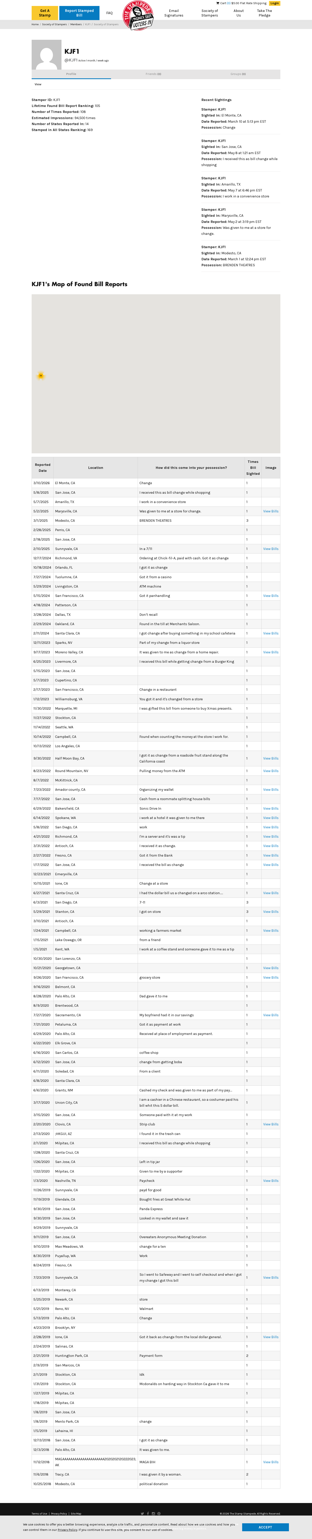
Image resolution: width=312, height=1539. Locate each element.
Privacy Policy (59, 1513)
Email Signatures (173, 13)
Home (35, 24)
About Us (239, 13)
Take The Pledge (264, 13)
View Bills (271, 511)
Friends (153, 74)
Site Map (76, 1513)
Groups (238, 74)
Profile (71, 74)
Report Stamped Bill (79, 13)
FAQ (109, 13)
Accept (265, 1527)
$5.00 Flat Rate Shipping (241, 3)
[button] (155, 375)
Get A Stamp (45, 13)
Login (275, 3)
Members (76, 24)
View (38, 84)
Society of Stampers (209, 13)
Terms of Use (39, 1513)
